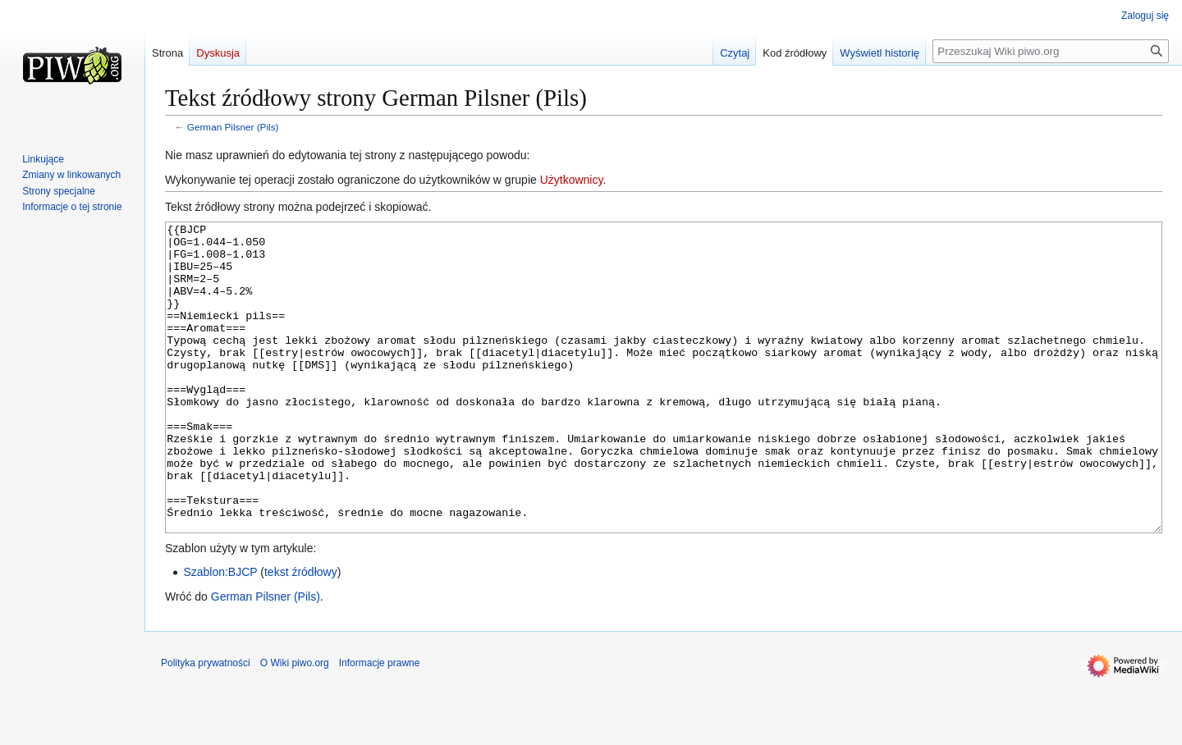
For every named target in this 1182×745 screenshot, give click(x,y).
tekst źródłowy (300, 633)
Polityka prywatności (205, 724)
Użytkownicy (571, 179)
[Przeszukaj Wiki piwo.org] (1050, 51)
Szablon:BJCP (220, 633)
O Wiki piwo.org (294, 724)
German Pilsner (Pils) (233, 126)
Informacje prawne (379, 724)
